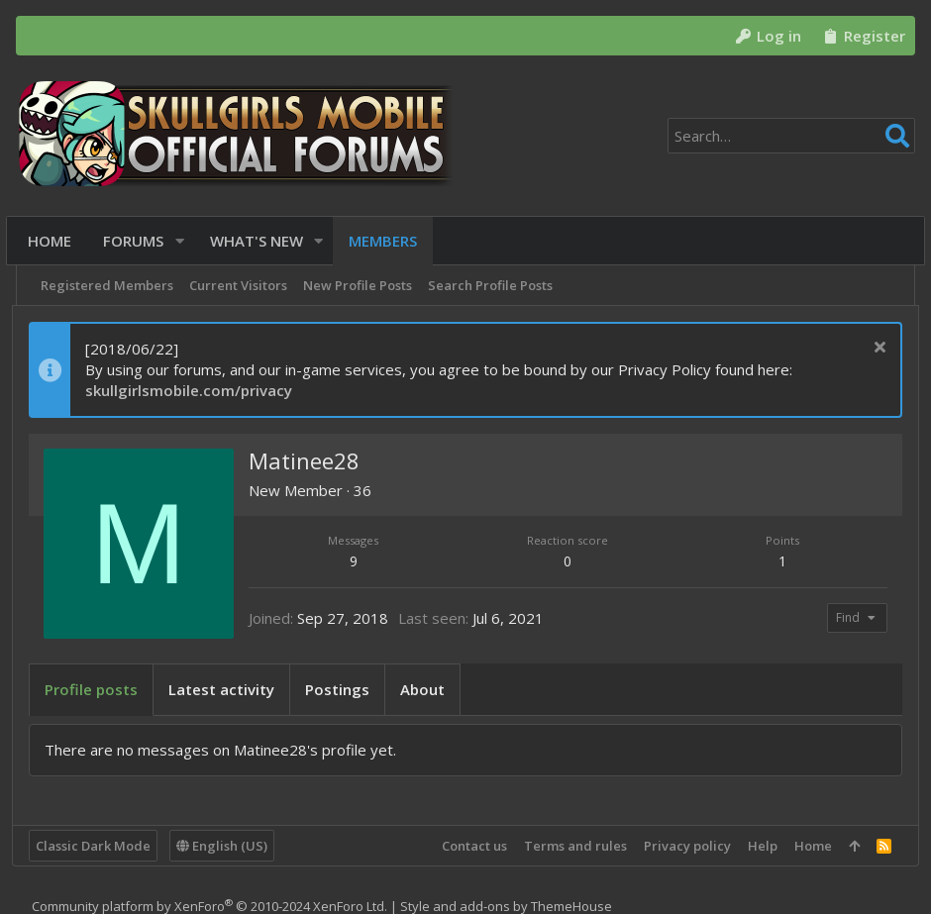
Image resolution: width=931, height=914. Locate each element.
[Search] (791, 135)
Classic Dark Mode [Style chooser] (97, 846)
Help (759, 846)
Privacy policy (683, 846)
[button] (184, 241)
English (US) (225, 846)
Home (809, 846)
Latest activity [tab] (225, 689)
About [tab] (426, 689)
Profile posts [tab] (95, 689)
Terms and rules (571, 846)
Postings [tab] (341, 689)
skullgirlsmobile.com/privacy (192, 390)
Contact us (470, 846)
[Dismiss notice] (873, 349)
